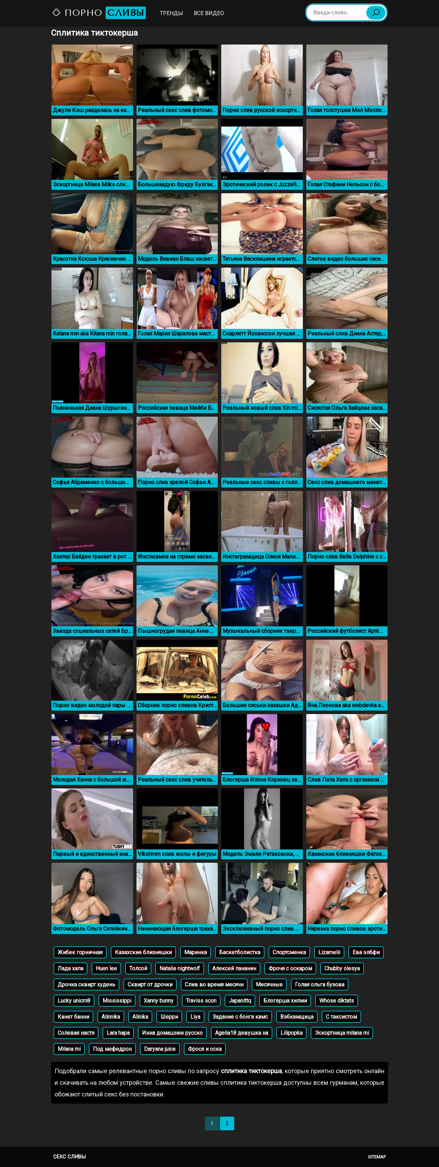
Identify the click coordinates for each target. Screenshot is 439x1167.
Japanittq (240, 1000)
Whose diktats (336, 1000)
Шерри (169, 1017)
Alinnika (111, 1017)
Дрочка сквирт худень (86, 984)
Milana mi (69, 1049)
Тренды (171, 13)
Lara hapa (118, 1033)
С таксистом (341, 1017)
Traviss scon (201, 1000)
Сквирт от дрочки (150, 984)
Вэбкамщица (296, 1017)
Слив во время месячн (214, 984)
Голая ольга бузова (319, 984)
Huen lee (106, 968)
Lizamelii (329, 952)
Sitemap (377, 1156)
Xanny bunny (159, 1000)
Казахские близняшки (143, 952)
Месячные (269, 984)
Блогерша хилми (285, 1000)
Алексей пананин (234, 968)
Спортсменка (289, 952)
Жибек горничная (80, 952)
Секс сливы (69, 1157)
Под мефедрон (112, 1049)
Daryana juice (160, 1049)
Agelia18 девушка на (241, 1033)
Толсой (138, 968)
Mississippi (117, 1000)
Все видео (209, 13)
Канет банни (73, 1017)
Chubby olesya (342, 968)
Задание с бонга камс (240, 1017)
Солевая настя (76, 1033)
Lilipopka (291, 1033)
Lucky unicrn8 (74, 1000)
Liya (195, 1017)
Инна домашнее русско (172, 1033)
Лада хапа (70, 968)
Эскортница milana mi (342, 1033)
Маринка (195, 952)
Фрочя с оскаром (290, 968)
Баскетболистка (239, 952)
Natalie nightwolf (179, 968)
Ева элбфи (366, 952)
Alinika (140, 1017)
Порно (99, 13)
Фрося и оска (205, 1049)
